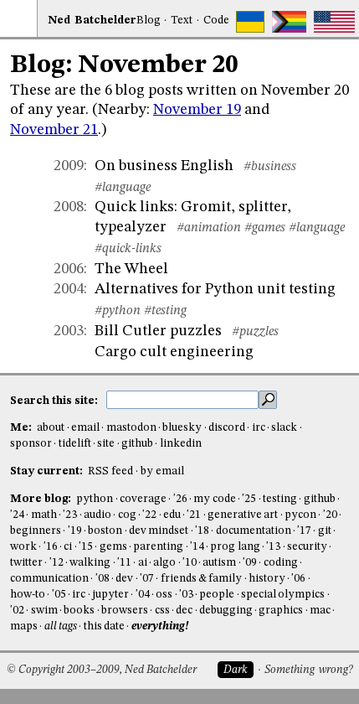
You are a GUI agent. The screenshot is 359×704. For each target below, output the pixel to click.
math (44, 515)
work (23, 546)
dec (184, 610)
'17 (304, 530)
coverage (143, 499)
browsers (124, 610)
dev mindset (158, 530)
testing (280, 499)
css (162, 610)
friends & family (202, 578)
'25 (249, 499)
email (85, 427)
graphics (281, 610)
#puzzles (255, 332)
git (324, 530)
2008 (69, 207)
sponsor (31, 443)
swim (44, 610)
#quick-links (128, 249)
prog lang (234, 546)
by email (162, 471)
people (216, 594)
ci (68, 546)
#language (123, 187)
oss (164, 594)
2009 (69, 165)
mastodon (131, 427)
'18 (202, 530)
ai (142, 562)
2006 (69, 269)
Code (216, 20)
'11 (124, 562)
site (106, 443)
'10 (189, 562)
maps (24, 626)
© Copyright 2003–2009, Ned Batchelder (102, 670)
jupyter (110, 594)
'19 (75, 530)
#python (118, 311)
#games (264, 228)
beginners (35, 530)
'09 (250, 562)
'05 (59, 594)
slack (284, 427)
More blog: (42, 499)
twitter (26, 562)
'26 (180, 499)
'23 (70, 515)
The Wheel (131, 269)
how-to (27, 594)
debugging (226, 610)
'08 (102, 578)
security (307, 546)
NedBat (92, 20)
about (50, 427)
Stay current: (47, 471)
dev (124, 578)
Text (181, 20)
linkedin (181, 443)
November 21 (54, 129)
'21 (194, 515)
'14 (197, 546)
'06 (298, 578)
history (267, 578)
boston (105, 530)
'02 (17, 610)
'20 (330, 515)
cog (127, 515)
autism (219, 562)
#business (270, 166)
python (94, 499)
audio (97, 515)
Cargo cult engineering (174, 352)
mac (320, 610)
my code (214, 499)
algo (164, 562)
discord (226, 427)
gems (113, 546)
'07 (147, 578)
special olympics (283, 594)
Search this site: (55, 400)
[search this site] (182, 400)
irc (258, 427)
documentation (253, 530)
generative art (243, 515)
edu (172, 515)
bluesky (182, 427)
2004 (69, 289)
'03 (186, 594)
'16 (51, 546)
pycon (300, 515)
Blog (148, 20)
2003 (69, 331)
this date (104, 626)
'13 (273, 546)
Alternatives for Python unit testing (215, 289)
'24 (17, 515)
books (79, 610)
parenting (158, 546)
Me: (22, 427)
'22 (149, 515)
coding (281, 562)
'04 (143, 594)
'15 (86, 546)
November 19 (197, 109)
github (137, 443)
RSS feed (110, 471)
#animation (209, 228)
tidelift (75, 443)
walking (89, 562)
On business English (164, 165)
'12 (56, 562)
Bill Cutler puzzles (158, 331)
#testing (165, 311)
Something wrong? (308, 670)
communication (49, 578)
